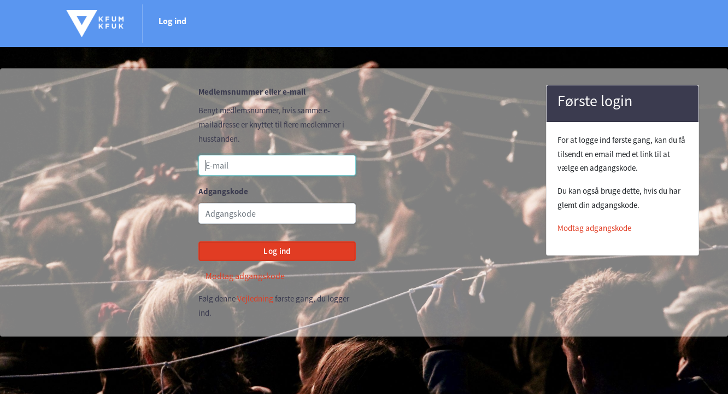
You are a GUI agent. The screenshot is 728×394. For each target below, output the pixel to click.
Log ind (172, 20)
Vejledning (255, 298)
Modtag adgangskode (245, 275)
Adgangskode (223, 191)
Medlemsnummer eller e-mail (252, 91)
